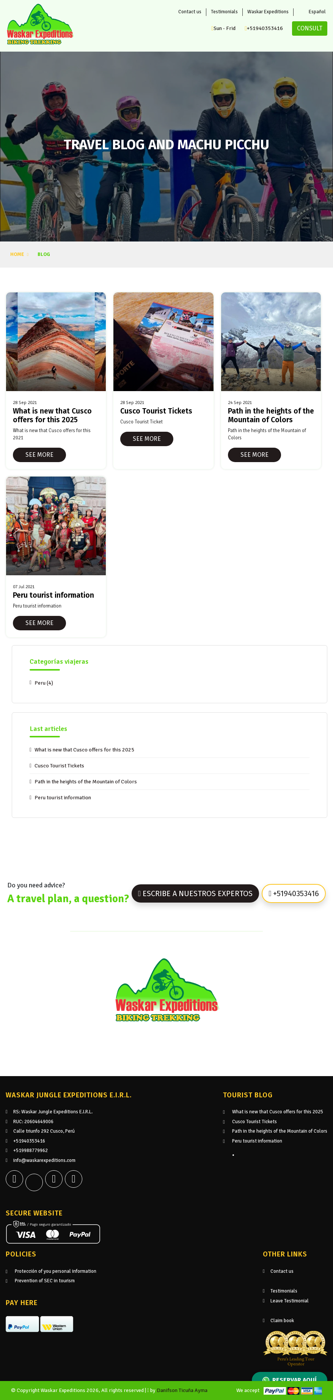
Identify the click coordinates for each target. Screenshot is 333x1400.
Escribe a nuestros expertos (195, 893)
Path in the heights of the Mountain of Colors (86, 781)
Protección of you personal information (55, 1271)
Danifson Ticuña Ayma (182, 1390)
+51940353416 (264, 28)
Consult (309, 28)
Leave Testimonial (286, 1301)
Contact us (189, 12)
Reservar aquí (289, 1380)
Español (313, 12)
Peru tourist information (63, 797)
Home (17, 254)
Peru (44, 683)
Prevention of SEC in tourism (45, 1281)
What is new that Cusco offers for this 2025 (84, 750)
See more (39, 454)
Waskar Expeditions (268, 12)
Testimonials (224, 12)
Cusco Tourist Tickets (59, 765)
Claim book (278, 1321)
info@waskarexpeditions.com (40, 1160)
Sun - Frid (223, 28)
